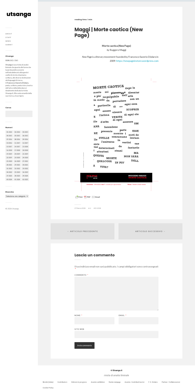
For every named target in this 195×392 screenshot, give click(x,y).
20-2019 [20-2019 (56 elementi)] (17, 154)
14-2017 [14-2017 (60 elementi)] (17, 146)
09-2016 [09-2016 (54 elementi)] (25, 139)
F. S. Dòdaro (153, 382)
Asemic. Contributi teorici (134, 382)
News (8, 41)
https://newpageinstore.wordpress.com (137, 60)
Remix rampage (115, 382)
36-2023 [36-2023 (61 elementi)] (25, 172)
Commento (81, 275)
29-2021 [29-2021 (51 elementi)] (17, 165)
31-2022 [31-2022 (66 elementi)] (9, 168)
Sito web (79, 329)
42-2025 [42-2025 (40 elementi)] (25, 179)
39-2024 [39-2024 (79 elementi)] (25, 176)
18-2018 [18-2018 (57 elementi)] (25, 150)
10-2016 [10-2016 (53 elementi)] (9, 143)
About (8, 34)
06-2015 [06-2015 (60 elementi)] (25, 135)
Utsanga (15, 209)
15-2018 (98, 208)
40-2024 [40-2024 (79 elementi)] (9, 179)
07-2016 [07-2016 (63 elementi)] (9, 139)
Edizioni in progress (79, 382)
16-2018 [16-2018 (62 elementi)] (9, 150)
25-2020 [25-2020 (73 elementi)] (9, 161)
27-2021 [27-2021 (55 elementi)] (25, 161)
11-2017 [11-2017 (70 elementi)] (17, 143)
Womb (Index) (48, 382)
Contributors (62, 382)
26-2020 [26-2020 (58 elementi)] (17, 161)
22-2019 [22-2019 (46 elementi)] (9, 157)
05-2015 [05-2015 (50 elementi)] (17, 135)
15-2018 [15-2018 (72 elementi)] (25, 146)
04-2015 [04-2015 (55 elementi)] (9, 135)
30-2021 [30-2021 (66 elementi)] (25, 165)
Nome (78, 315)
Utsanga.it (116, 370)
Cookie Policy (48, 388)
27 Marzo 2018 (79, 208)
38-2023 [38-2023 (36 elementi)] (17, 176)
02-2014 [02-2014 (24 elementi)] (17, 132)
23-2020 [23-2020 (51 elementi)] (17, 157)
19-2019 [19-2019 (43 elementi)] (9, 154)
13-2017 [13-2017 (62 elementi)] (9, 146)
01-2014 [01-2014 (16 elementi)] (9, 132)
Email (122, 315)
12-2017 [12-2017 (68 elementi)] (25, 143)
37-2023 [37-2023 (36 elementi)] (9, 176)
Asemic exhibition (98, 382)
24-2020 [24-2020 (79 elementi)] (25, 157)
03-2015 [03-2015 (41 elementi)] (25, 132)
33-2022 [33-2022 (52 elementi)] (25, 168)
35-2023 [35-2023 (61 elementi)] (17, 172)
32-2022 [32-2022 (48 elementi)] (17, 168)
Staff (8, 37)
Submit (9, 45)
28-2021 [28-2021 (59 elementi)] (9, 165)
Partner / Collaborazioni (171, 382)
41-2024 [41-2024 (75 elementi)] (17, 179)
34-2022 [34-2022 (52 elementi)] (9, 172)
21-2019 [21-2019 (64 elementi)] (25, 154)
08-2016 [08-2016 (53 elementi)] (17, 139)
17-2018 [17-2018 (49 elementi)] (17, 150)
